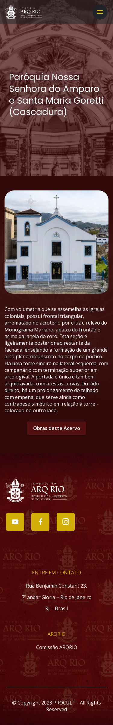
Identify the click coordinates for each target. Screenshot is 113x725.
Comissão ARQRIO (56, 647)
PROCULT (64, 702)
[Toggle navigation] (100, 12)
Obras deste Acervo (56, 428)
